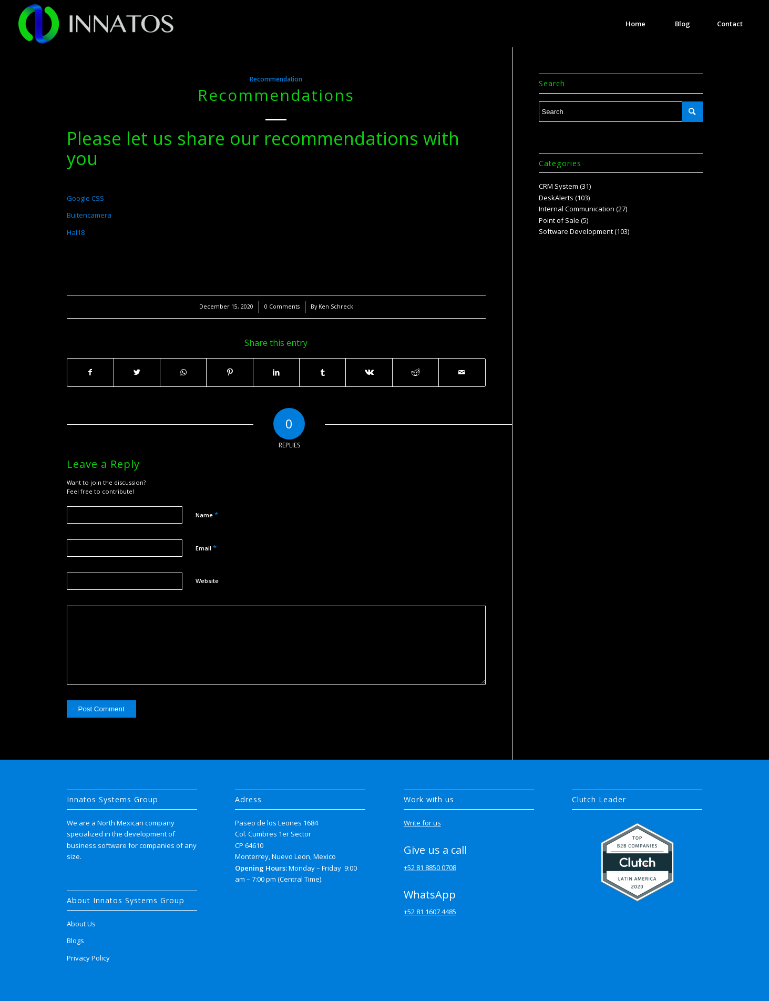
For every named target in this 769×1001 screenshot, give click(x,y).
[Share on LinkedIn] (276, 372)
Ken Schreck (336, 306)
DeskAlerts (556, 197)
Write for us (422, 823)
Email (206, 548)
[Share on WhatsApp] (183, 372)
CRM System (558, 186)
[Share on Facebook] (90, 372)
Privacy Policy (88, 958)
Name (207, 514)
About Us (81, 923)
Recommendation (276, 79)
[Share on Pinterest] (229, 372)
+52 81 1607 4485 (430, 911)
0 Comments (282, 306)
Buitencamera (89, 215)
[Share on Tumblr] (322, 372)
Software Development (576, 231)
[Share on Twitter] (137, 372)
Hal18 (76, 232)
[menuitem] (635, 23)
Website (207, 581)
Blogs (75, 940)
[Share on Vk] (369, 372)
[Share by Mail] (462, 372)
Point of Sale (559, 220)
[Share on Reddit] (415, 372)
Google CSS (85, 198)
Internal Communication (576, 208)
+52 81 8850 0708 (430, 867)
